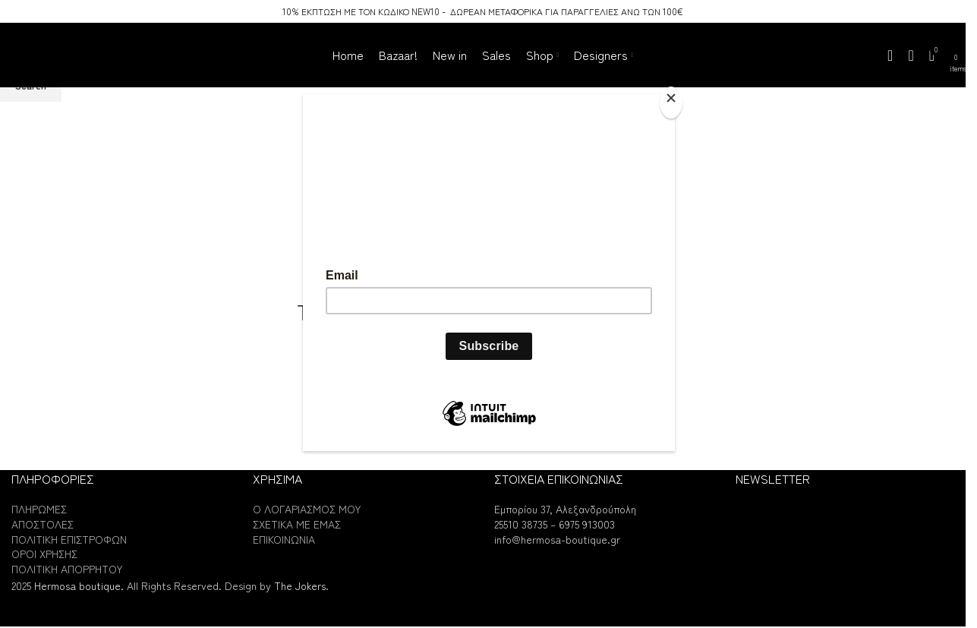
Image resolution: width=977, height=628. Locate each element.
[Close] (671, 102)
